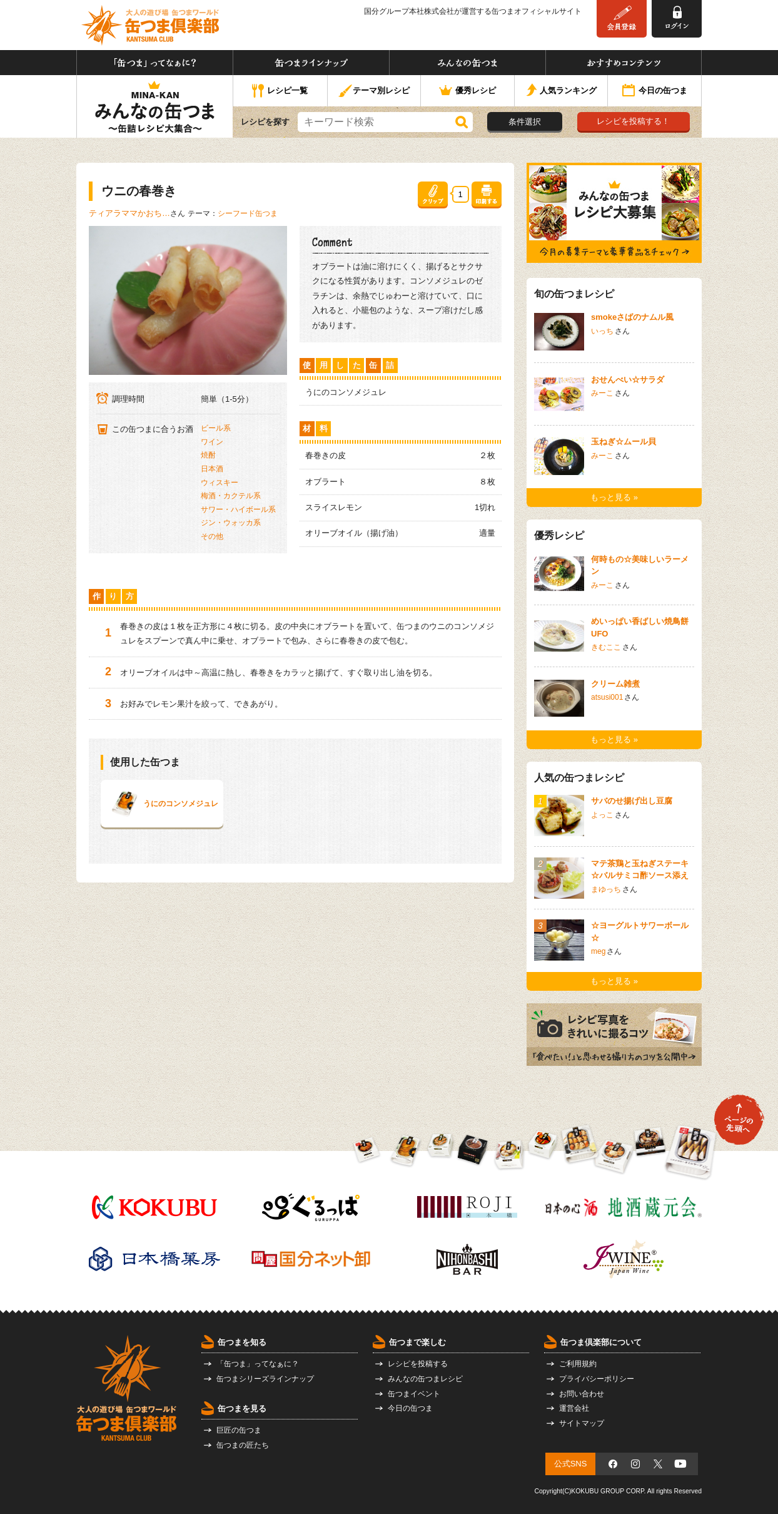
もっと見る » (614, 497)
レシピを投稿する (418, 1363)
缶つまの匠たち (242, 1445)
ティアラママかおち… (129, 213)
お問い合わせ (581, 1393)
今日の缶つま (654, 91)
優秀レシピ (467, 91)
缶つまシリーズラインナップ (265, 1378)
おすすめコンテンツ (623, 62)
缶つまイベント (414, 1393)
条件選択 (524, 121)
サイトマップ (581, 1423)
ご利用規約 (578, 1363)
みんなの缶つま (467, 62)
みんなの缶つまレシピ (425, 1378)
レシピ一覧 (280, 91)
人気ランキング (561, 91)
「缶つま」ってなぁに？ (155, 62)
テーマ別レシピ (374, 91)
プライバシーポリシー (596, 1378)
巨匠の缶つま (238, 1430)
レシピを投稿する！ (633, 121)
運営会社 (574, 1408)
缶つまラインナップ (311, 62)
